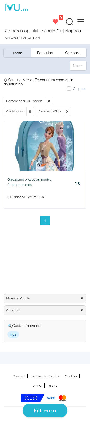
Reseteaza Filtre (49, 111)
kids (13, 334)
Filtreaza (45, 410)
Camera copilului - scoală (24, 101)
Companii (72, 52)
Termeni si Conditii (45, 376)
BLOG (52, 385)
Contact (19, 376)
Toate (17, 52)
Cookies (71, 376)
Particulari (45, 52)
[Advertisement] (47, 261)
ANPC (37, 385)
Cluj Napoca (15, 111)
